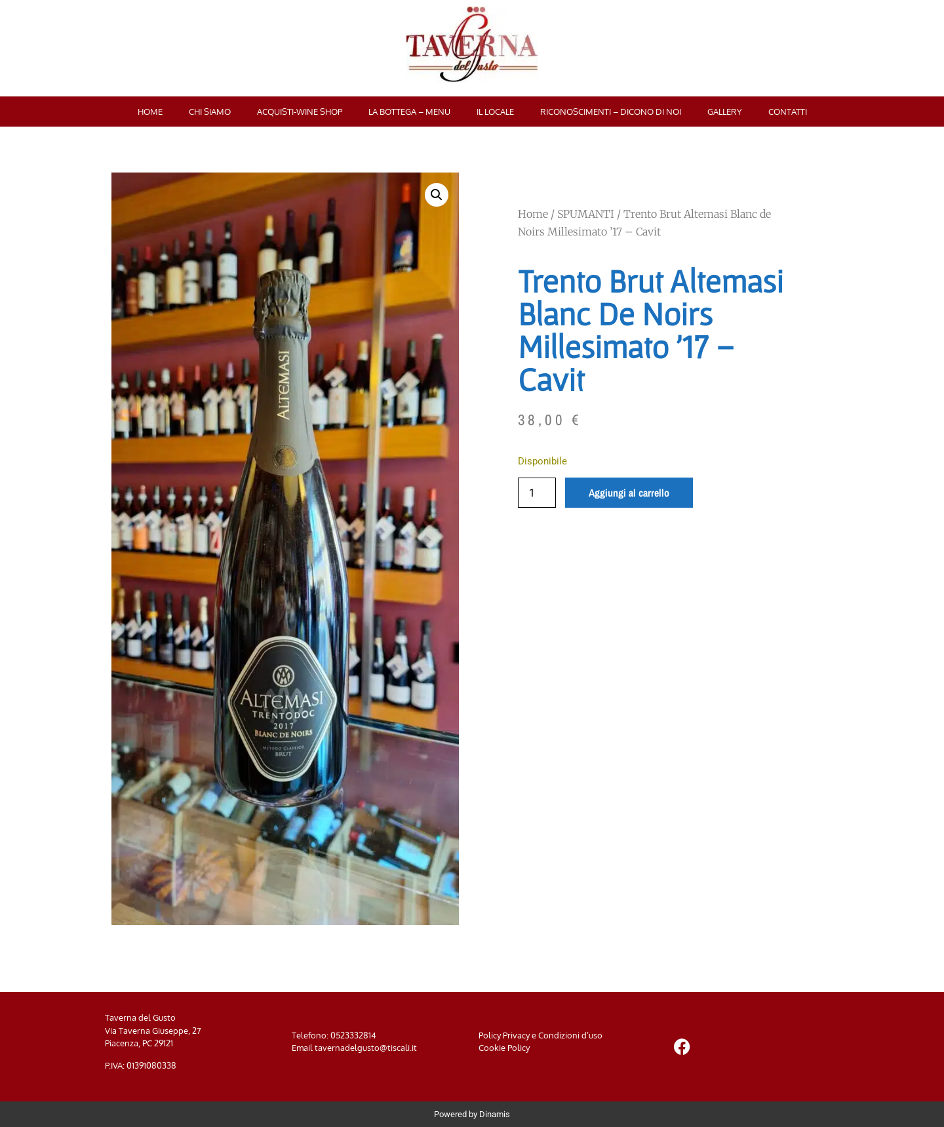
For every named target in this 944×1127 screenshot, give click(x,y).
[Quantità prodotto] (537, 493)
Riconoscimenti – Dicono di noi (610, 111)
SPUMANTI (585, 213)
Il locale (495, 111)
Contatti (787, 111)
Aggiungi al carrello (629, 492)
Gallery (724, 111)
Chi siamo (210, 111)
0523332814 (353, 1035)
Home (150, 111)
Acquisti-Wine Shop (299, 111)
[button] (436, 195)
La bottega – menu (409, 111)
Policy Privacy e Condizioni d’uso (540, 1035)
